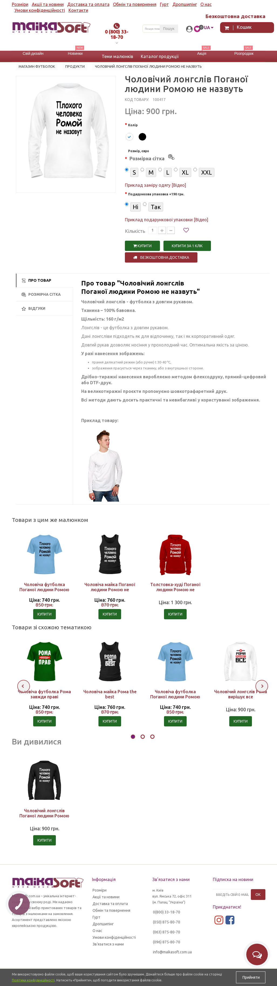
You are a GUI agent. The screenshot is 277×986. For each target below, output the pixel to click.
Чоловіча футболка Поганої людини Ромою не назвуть (44, 589)
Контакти (78, 10)
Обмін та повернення (134, 4)
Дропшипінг (184, 4)
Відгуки (33, 308)
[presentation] (23, 686)
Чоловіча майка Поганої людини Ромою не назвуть (109, 589)
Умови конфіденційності (40, 10)
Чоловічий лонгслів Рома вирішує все (240, 694)
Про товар (36, 280)
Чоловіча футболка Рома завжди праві (44, 694)
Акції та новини (48, 4)
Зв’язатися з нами (108, 944)
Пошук (169, 28)
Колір (133, 125)
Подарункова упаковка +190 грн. (156, 194)
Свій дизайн (33, 53)
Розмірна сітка (41, 294)
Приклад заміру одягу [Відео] (155, 185)
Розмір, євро (151, 156)
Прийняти (251, 977)
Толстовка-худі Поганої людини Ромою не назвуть (175, 589)
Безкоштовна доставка (161, 257)
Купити (142, 246)
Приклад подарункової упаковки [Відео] (166, 219)
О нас (206, 4)
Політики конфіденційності (33, 980)
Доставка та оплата (88, 4)
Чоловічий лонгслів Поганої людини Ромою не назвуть (44, 815)
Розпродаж (244, 53)
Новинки (75, 53)
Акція (201, 53)
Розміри (20, 4)
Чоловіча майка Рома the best (109, 694)
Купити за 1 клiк (187, 246)
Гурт (164, 4)
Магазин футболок (37, 66)
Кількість (135, 231)
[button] (133, 737)
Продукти (75, 66)
